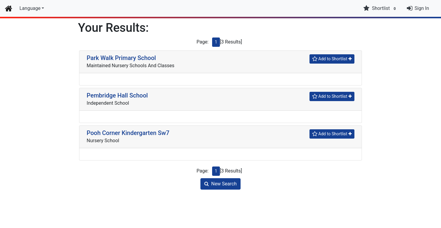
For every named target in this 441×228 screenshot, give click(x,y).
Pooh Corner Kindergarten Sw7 (128, 132)
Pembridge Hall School (117, 95)
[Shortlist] (331, 59)
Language (29, 8)
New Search (220, 184)
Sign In (422, 8)
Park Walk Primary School (121, 58)
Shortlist (380, 8)
